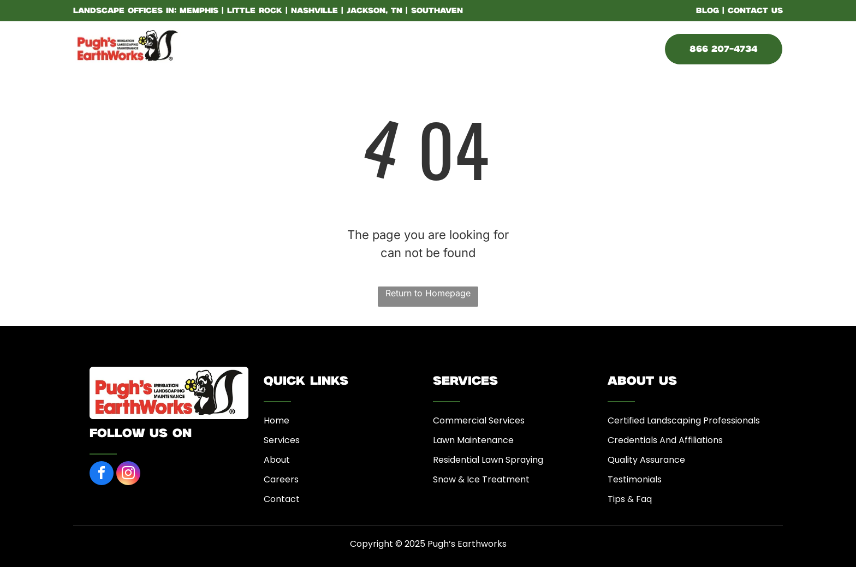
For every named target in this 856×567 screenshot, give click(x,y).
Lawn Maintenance (473, 440)
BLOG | (710, 11)
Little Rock (254, 11)
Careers (281, 479)
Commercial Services (479, 420)
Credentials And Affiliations (665, 440)
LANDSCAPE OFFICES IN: (124, 11)
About (277, 459)
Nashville (314, 11)
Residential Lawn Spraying (488, 459)
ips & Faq (632, 499)
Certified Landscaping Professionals (684, 420)
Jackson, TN (374, 11)
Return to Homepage (428, 293)
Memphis (199, 11)
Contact (282, 499)
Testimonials (635, 479)
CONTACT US (755, 11)
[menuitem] (259, 47)
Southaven (437, 11)
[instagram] (128, 474)
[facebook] (102, 474)
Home (276, 420)
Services (282, 440)
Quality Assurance (646, 459)
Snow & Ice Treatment (481, 479)
